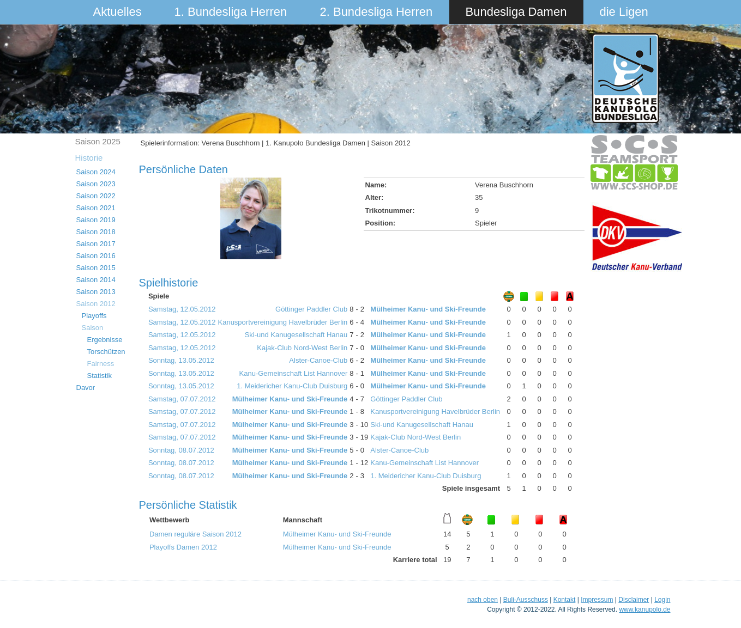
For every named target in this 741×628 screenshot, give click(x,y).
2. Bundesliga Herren (376, 12)
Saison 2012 (96, 304)
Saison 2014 (96, 280)
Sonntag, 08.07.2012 (181, 450)
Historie (89, 157)
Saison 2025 (98, 141)
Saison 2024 (96, 172)
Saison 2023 (96, 184)
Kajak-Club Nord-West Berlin (302, 348)
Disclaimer (633, 599)
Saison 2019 (96, 220)
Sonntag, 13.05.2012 (181, 360)
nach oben (482, 599)
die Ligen (624, 12)
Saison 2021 (96, 208)
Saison (93, 328)
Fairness (101, 363)
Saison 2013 (96, 292)
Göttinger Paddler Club (311, 309)
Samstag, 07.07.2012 (182, 399)
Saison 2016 (96, 256)
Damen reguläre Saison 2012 (195, 534)
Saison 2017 (96, 244)
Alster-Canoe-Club (318, 360)
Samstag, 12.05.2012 (182, 309)
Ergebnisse (105, 340)
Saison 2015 (96, 268)
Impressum (597, 599)
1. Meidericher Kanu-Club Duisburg (292, 386)
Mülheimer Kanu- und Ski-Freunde (428, 309)
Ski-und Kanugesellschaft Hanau (296, 335)
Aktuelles (117, 12)
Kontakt (564, 599)
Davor (85, 387)
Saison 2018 (96, 232)
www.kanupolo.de (644, 609)
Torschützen (106, 351)
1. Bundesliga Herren (230, 12)
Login (662, 599)
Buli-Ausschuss (525, 599)
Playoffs (94, 316)
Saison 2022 (96, 196)
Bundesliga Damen (516, 12)
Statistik (99, 375)
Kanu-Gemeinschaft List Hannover (293, 373)
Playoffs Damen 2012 (183, 547)
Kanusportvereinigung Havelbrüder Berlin (283, 322)
